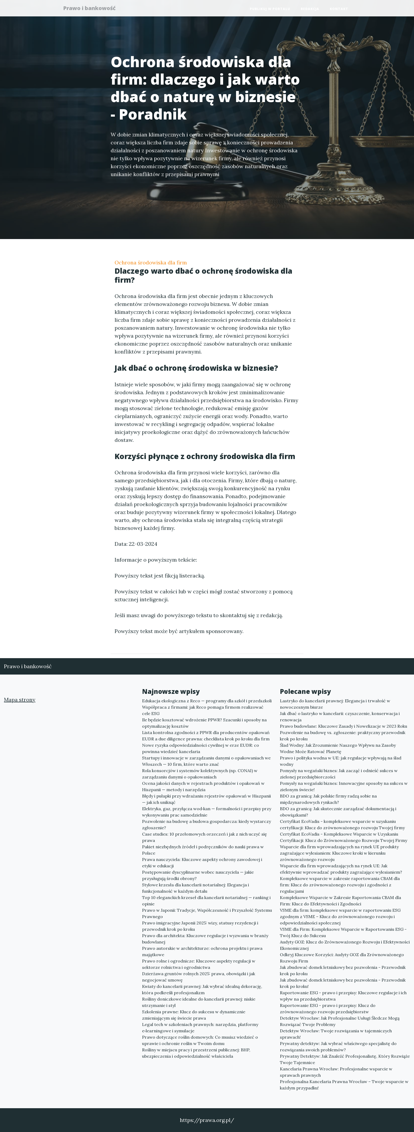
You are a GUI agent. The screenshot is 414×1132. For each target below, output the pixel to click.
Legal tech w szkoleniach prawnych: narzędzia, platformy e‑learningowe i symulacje (200, 1027)
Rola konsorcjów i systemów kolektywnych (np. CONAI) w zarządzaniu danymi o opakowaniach (199, 774)
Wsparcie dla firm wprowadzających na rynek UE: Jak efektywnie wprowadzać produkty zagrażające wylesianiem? (341, 869)
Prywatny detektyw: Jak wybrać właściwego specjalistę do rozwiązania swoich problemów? (338, 1046)
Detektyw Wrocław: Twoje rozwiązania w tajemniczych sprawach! (336, 1034)
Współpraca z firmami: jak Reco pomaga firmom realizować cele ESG (203, 710)
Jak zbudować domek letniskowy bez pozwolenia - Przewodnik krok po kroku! (343, 983)
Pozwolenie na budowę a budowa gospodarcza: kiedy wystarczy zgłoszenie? (206, 824)
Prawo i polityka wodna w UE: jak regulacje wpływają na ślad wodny (340, 761)
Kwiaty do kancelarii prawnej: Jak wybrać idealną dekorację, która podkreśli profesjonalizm (202, 989)
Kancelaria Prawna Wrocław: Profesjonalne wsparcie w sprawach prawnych (336, 1072)
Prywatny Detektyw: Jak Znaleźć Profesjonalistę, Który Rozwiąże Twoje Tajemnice (345, 1059)
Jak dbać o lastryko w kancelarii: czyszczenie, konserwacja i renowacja (340, 716)
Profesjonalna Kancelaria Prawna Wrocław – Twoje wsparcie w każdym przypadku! (344, 1084)
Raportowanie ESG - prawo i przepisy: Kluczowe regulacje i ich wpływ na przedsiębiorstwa (343, 996)
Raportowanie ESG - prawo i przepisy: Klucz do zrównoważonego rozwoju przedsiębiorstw (327, 1008)
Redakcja (310, 9)
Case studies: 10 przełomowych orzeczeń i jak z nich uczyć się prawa (204, 837)
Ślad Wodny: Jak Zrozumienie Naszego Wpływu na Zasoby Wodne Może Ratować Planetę (338, 748)
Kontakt (339, 9)
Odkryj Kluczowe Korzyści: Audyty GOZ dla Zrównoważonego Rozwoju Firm (342, 958)
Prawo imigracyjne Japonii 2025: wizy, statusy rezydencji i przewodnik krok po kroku (200, 926)
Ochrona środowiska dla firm (151, 262)
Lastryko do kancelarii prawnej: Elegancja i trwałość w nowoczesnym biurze (335, 704)
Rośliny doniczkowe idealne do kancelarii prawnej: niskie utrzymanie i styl (198, 1002)
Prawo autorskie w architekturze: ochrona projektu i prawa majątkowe (202, 951)
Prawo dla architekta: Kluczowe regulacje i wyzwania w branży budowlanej (205, 939)
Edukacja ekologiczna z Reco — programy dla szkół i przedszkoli (207, 700)
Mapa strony (19, 699)
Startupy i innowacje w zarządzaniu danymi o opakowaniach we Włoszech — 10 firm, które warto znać (206, 761)
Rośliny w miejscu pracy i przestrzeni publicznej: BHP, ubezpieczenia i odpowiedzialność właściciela (196, 1053)
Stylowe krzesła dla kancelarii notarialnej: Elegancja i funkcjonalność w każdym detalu (195, 888)
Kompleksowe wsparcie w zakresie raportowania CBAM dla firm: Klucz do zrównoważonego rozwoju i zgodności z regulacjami (340, 885)
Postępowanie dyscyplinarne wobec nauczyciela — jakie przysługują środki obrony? (198, 875)
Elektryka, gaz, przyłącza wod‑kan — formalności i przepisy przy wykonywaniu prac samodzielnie (206, 812)
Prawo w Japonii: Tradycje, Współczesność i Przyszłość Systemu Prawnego (207, 913)
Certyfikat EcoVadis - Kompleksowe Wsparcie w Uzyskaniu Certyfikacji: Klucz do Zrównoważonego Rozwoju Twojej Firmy (343, 837)
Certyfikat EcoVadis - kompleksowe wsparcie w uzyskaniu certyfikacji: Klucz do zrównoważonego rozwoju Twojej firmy (342, 824)
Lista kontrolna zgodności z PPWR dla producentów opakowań (206, 732)
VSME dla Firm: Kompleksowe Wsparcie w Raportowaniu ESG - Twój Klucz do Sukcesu (343, 932)
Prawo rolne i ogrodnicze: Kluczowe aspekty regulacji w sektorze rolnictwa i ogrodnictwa (198, 964)
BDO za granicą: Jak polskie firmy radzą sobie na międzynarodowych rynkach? (328, 799)
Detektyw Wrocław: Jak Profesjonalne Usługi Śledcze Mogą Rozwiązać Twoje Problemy (339, 1021)
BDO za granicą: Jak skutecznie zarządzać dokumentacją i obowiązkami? (338, 812)
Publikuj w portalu (270, 9)
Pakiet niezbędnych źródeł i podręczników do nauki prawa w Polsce (203, 850)
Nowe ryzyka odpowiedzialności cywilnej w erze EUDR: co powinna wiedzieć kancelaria (200, 748)
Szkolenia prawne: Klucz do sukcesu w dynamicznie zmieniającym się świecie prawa (193, 1015)
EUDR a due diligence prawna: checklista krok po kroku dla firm (206, 738)
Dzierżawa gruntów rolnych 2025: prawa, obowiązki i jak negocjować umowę (198, 977)
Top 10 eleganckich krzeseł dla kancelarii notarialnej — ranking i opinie (206, 900)
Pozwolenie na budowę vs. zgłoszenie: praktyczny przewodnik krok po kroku (342, 735)
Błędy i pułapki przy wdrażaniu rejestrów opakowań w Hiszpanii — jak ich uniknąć (206, 799)
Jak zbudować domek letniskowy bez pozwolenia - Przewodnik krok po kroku (343, 970)
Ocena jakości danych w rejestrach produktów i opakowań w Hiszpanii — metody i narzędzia (203, 786)
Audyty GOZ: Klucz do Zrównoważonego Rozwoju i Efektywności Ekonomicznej (345, 945)
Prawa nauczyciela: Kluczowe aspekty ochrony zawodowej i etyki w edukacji (202, 862)
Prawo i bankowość (92, 8)
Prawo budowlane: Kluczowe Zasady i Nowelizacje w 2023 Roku (343, 726)
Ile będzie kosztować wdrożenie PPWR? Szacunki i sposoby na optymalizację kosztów (204, 723)
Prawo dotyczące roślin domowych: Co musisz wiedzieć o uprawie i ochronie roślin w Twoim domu (200, 1040)
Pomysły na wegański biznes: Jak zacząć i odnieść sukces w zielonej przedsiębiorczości (339, 774)
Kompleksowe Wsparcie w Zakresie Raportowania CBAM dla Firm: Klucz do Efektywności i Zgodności (340, 900)
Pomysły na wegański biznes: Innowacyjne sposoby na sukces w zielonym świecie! (344, 786)
